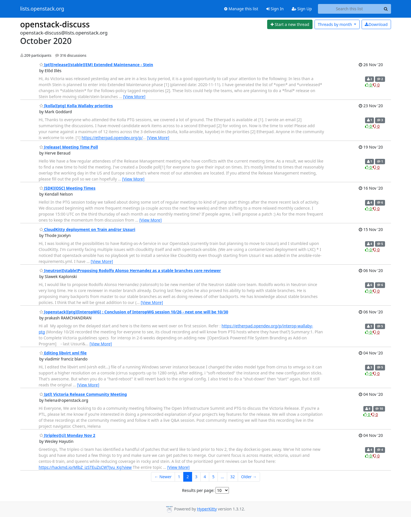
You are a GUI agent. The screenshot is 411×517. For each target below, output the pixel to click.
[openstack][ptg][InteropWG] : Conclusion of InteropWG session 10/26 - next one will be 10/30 (133, 312)
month (335, 24)
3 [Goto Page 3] (196, 476)
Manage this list (241, 8)
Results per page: (198, 490)
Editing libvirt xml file (63, 353)
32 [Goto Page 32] (232, 476)
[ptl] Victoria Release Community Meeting (83, 394)
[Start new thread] (290, 24)
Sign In (275, 8)
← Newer (163, 476)
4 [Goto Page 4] (205, 476)
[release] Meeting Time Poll (68, 147)
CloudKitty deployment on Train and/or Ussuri (87, 229)
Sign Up (302, 8)
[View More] (134, 96)
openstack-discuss (55, 24)
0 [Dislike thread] (376, 85)
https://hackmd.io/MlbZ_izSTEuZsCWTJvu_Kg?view (85, 467)
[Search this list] (349, 9)
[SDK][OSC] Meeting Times (67, 188)
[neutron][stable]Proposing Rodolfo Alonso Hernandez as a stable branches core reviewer (130, 270)
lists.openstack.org (42, 8)
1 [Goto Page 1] (179, 476)
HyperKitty (207, 509)
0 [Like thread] (369, 85)
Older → (249, 476)
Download (376, 24)
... (222, 476)
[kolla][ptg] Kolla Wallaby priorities (76, 105)
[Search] (386, 9)
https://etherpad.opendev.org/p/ (112, 137)
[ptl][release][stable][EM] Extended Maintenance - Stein (96, 64)
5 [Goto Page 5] (213, 476)
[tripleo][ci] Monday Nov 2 (67, 435)
